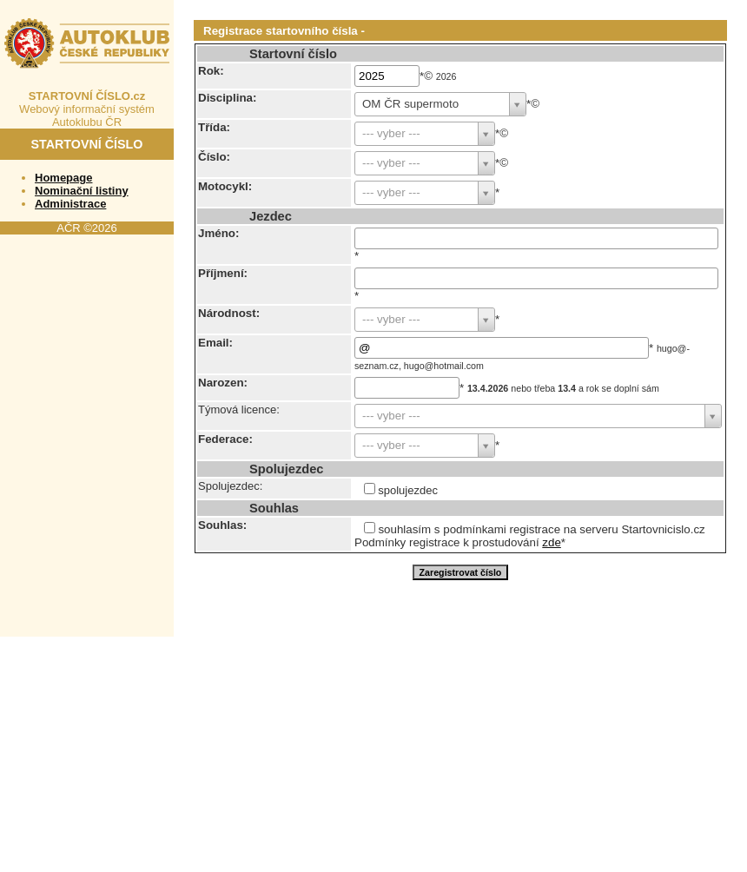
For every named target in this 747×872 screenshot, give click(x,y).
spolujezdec (408, 490)
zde (551, 542)
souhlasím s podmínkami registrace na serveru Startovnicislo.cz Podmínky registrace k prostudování (529, 536)
